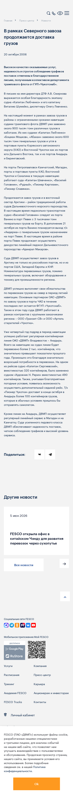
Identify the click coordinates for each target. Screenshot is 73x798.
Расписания (11, 675)
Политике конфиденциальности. (25, 768)
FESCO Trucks (13, 702)
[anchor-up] (65, 596)
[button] (64, 563)
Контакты (40, 702)
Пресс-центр (42, 675)
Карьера (39, 684)
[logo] (28, 13)
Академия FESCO (15, 693)
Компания (40, 666)
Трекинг (9, 684)
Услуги (8, 666)
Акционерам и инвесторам (51, 693)
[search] (48, 13)
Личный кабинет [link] (19, 714)
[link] (14, 652)
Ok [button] (36, 784)
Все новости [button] (23, 565)
